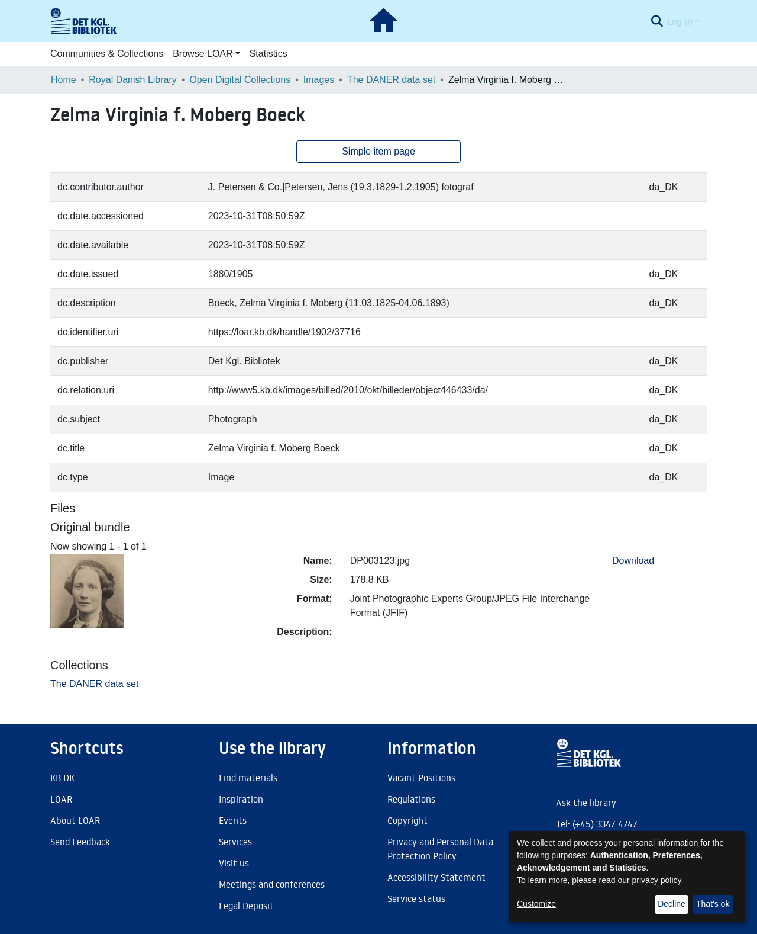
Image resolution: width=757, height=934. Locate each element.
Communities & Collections (106, 54)
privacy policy (656, 880)
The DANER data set (391, 80)
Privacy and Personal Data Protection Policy (440, 849)
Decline (671, 904)
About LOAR (75, 820)
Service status (416, 898)
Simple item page (378, 151)
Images (318, 80)
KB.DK (62, 778)
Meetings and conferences (272, 884)
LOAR (61, 799)
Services (235, 842)
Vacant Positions (421, 778)
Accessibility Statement (436, 877)
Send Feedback (80, 842)
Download (633, 561)
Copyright (407, 820)
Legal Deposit (246, 905)
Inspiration (241, 799)
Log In (680, 21)
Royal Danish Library (133, 80)
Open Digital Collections (239, 80)
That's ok (712, 904)
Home (63, 80)
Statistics (268, 54)
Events (233, 820)
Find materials (248, 778)
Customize (536, 904)
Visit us (234, 863)
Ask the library (586, 802)
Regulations (411, 799)
